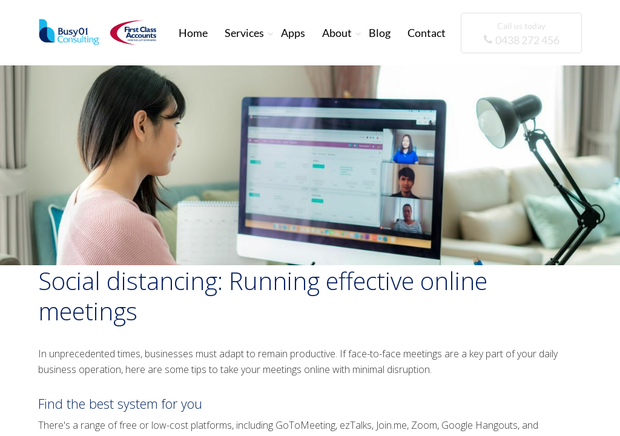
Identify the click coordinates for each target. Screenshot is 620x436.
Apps (293, 32)
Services (244, 32)
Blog (380, 32)
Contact (426, 32)
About (337, 32)
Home (193, 32)
